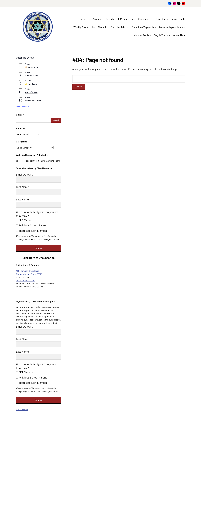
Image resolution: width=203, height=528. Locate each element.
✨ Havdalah (31, 84)
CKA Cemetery (125, 19)
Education (161, 19)
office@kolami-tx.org (25, 280)
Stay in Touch (161, 35)
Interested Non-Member (31, 230)
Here (23, 160)
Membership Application (172, 27)
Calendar (110, 19)
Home (82, 19)
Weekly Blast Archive (84, 27)
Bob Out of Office (33, 101)
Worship (102, 27)
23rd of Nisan (31, 92)
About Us (178, 35)
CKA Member (25, 220)
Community (144, 19)
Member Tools (141, 35)
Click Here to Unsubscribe (39, 257)
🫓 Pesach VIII (31, 67)
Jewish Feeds (178, 19)
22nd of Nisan (31, 75)
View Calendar (22, 107)
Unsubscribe (22, 409)
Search (20, 114)
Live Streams (95, 19)
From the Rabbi (119, 27)
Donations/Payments (143, 27)
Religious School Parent (31, 225)
